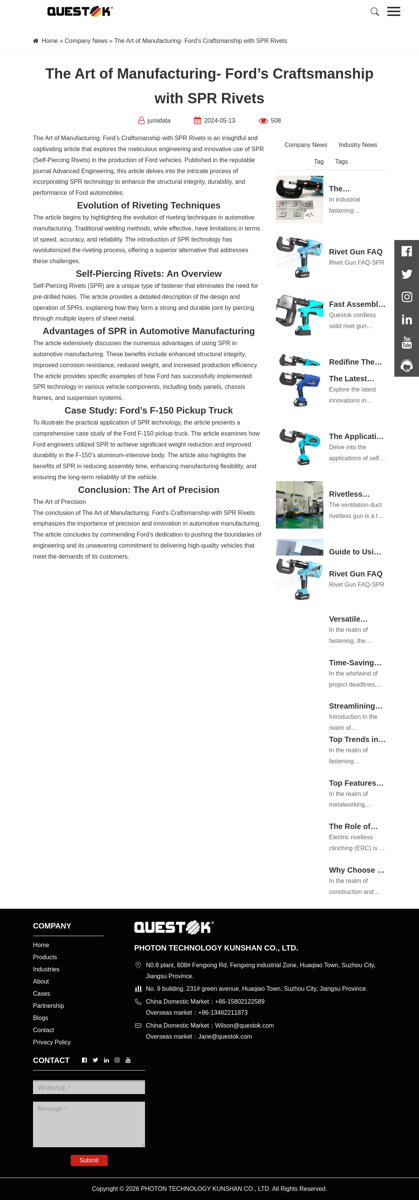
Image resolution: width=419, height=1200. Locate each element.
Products (45, 957)
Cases (41, 993)
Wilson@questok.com (244, 1025)
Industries (46, 969)
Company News (86, 41)
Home (50, 41)
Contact (43, 1030)
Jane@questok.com (225, 1036)
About (41, 981)
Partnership (48, 1006)
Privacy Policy (52, 1042)
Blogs (40, 1018)
